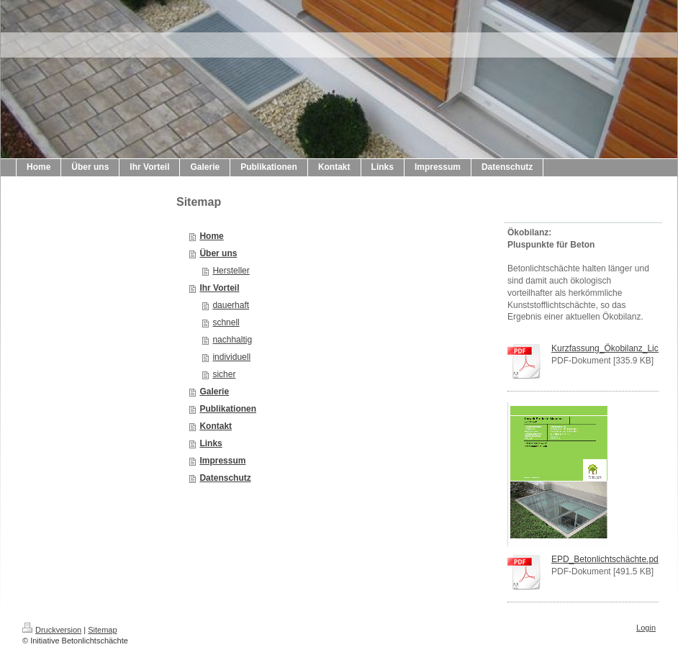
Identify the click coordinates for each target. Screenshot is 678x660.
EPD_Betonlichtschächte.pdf (606, 559)
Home (211, 236)
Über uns (218, 253)
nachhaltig (232, 340)
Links (210, 443)
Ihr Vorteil (219, 288)
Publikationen (227, 409)
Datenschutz (224, 478)
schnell (225, 322)
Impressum (222, 461)
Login (646, 627)
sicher (223, 374)
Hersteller (230, 271)
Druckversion (51, 629)
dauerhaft (230, 305)
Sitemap (102, 629)
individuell (231, 357)
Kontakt (215, 426)
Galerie (214, 391)
